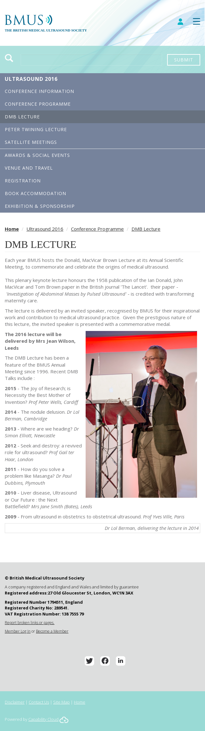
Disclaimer (15, 702)
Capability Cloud (43, 719)
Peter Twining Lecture (36, 129)
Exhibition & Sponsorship (40, 206)
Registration (23, 181)
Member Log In (18, 631)
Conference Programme (38, 104)
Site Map (61, 702)
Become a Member (52, 631)
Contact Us (39, 702)
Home (12, 229)
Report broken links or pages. (29, 622)
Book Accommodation (35, 193)
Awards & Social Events (37, 155)
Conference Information (39, 91)
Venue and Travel (29, 168)
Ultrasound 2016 (31, 78)
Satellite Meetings (31, 142)
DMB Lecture (22, 117)
